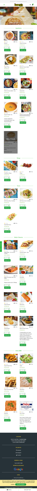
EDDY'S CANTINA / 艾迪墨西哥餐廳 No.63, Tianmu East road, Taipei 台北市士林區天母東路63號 (18, 441)
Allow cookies (20, 484)
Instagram (18, 452)
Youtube (18, 455)
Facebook (18, 450)
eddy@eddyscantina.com (22, 1)
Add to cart (7, 50)
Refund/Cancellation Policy (18, 479)
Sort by (28, 489)
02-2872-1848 (13, 1)
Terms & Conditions (18, 477)
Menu (9, 489)
